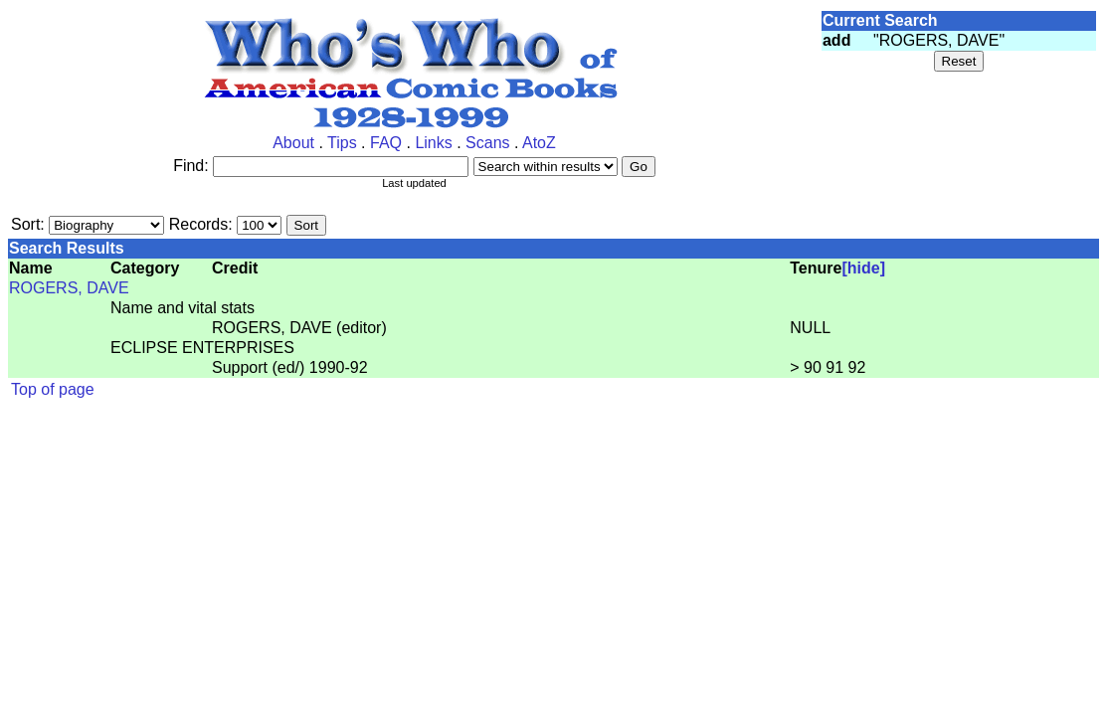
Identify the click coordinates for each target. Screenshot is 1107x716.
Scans (487, 142)
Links (433, 142)
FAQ (386, 142)
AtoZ (539, 142)
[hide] (863, 268)
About (293, 142)
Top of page (52, 389)
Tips (342, 142)
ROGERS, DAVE (69, 287)
